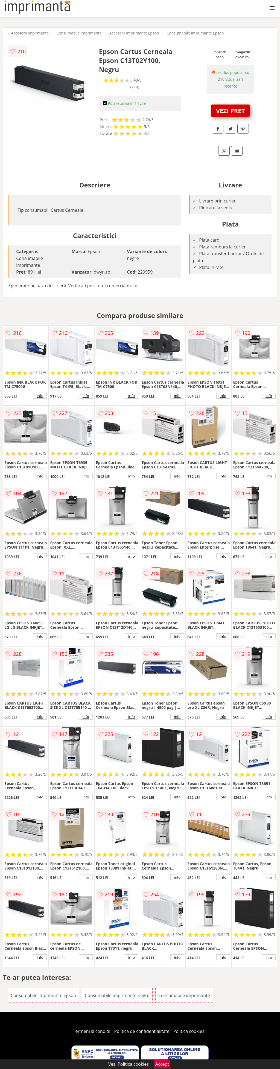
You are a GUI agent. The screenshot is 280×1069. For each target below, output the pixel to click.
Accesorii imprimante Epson (134, 33)
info (40, 395)
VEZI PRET (230, 110)
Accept (162, 1064)
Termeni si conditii (91, 1031)
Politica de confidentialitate (142, 1031)
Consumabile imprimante (78, 33)
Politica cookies (189, 1031)
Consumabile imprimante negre (117, 995)
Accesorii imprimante (30, 33)
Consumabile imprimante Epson (195, 33)
